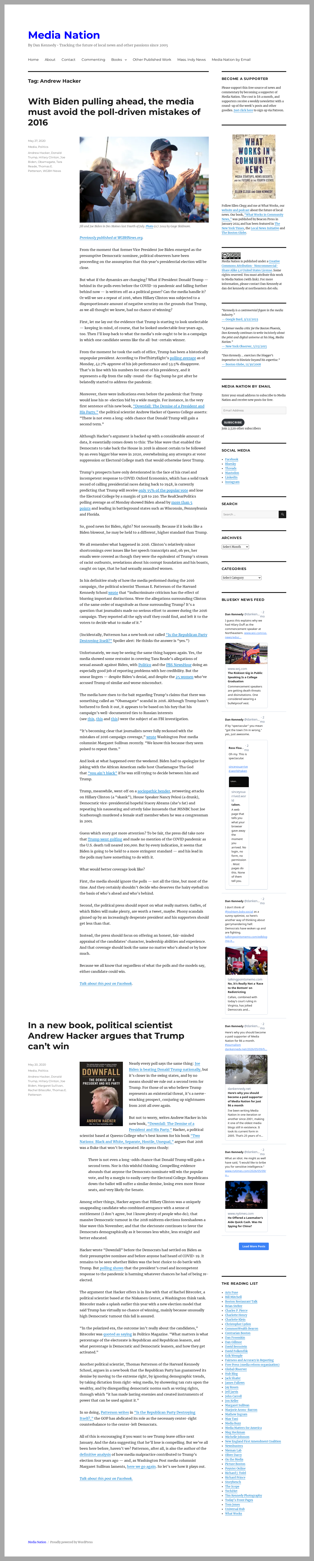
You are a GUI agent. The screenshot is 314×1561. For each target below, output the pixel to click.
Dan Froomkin (235, 1338)
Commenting (93, 60)
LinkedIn (231, 477)
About (50, 60)
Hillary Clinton (49, 157)
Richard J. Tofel (235, 1473)
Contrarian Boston (238, 1333)
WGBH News (52, 171)
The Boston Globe (234, 233)
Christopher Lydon (238, 1324)
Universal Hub (235, 1509)
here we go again (141, 1466)
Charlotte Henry (236, 1315)
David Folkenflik (236, 1351)
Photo (149, 226)
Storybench (233, 1482)
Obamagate (46, 161)
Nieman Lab (233, 1450)
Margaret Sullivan (50, 1085)
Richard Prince (235, 1477)
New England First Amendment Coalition (253, 1441)
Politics (43, 146)
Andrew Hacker (39, 152)
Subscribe (233, 422)
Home (33, 60)
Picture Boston (235, 1464)
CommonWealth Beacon (241, 1328)
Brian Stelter (233, 1306)
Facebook (231, 459)
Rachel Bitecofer (39, 1090)
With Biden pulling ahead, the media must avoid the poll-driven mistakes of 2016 (114, 112)
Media (32, 146)
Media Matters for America (243, 1428)
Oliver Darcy (233, 1455)
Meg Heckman (235, 1432)
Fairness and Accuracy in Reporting (249, 1360)
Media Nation (64, 35)
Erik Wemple (234, 1356)
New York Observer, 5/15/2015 (246, 346)
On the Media (234, 1459)
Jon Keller (231, 1401)
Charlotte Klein (235, 1319)
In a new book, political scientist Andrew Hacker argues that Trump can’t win (106, 1035)
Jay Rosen (231, 1387)
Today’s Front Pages (239, 1500)
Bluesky (230, 464)
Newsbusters (234, 1446)
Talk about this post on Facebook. (106, 1478)
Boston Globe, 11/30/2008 (243, 364)
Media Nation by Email (231, 60)
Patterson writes (115, 1412)
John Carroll (233, 1396)
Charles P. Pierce (236, 1310)
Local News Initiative (265, 228)
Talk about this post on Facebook (106, 983)
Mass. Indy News (191, 60)
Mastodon (232, 473)
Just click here (243, 110)
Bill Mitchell (233, 1297)
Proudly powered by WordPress (71, 1542)
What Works (233, 1513)
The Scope (232, 1486)
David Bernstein (236, 1347)
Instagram (232, 482)
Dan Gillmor (233, 1342)
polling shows (112, 1268)
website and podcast (235, 210)
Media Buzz (233, 1423)
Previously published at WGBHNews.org (111, 237)
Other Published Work (152, 60)
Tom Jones (232, 1504)
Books (116, 60)
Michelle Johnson (237, 1437)
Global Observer (236, 1369)
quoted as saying (117, 1334)
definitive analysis (95, 1454)
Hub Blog (231, 1374)
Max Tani (231, 1419)
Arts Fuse (231, 1292)
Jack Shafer (233, 1378)
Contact (69, 60)
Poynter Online (235, 1468)
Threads (231, 468)
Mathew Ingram (236, 1414)
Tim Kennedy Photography (243, 1495)
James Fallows (235, 1383)
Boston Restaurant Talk (241, 1301)
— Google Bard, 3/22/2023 (240, 319)
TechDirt (231, 1491)
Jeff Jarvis (231, 1392)
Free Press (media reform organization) (252, 1365)
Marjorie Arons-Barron (241, 1410)
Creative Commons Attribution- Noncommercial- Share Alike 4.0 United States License (251, 266)
